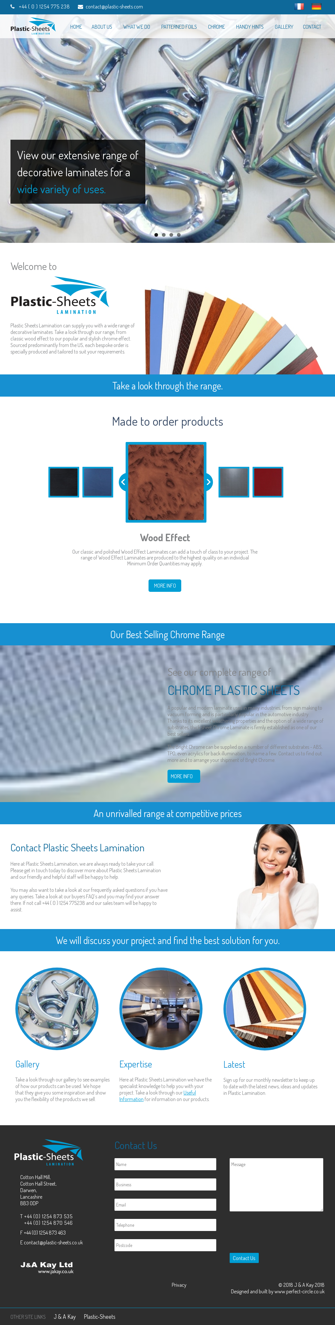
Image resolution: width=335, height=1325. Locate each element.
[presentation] (277, 1233)
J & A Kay (65, 1316)
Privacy (179, 1285)
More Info (165, 585)
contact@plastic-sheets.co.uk (53, 1242)
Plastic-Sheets (99, 1316)
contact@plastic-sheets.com (114, 6)
